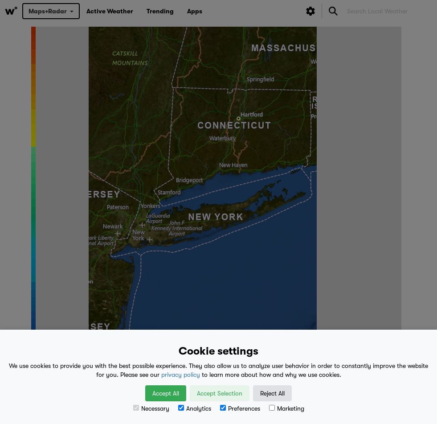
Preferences (240, 408)
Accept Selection (219, 393)
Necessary (151, 408)
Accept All (165, 393)
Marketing (286, 408)
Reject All (272, 393)
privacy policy (180, 374)
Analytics (194, 408)
